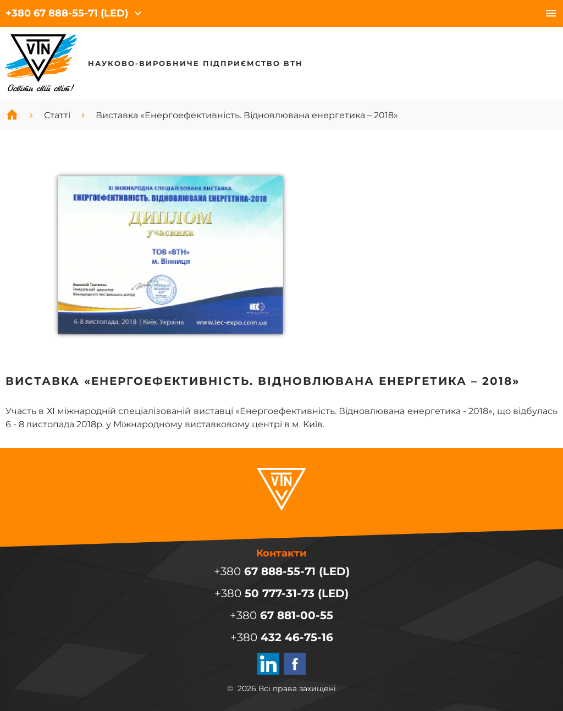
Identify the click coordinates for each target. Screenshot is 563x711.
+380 (66, 13)
